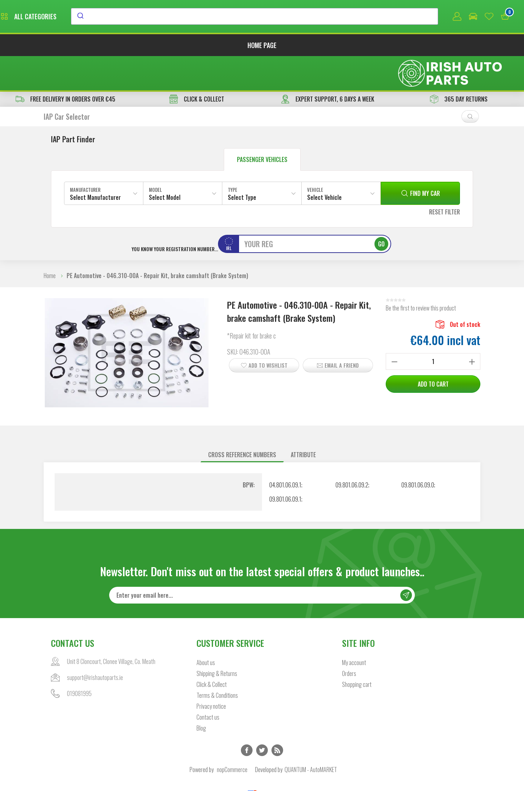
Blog (201, 695)
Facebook (247, 718)
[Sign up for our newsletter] (262, 562)
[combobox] (321, 17)
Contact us (207, 684)
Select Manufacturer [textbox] (95, 164)
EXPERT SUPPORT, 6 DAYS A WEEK (327, 66)
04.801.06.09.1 (285, 452)
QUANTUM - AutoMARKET (311, 737)
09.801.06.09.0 (417, 452)
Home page (262, 46)
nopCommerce (232, 737)
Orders (349, 641)
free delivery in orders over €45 (65, 66)
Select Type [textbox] (242, 164)
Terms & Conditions (217, 662)
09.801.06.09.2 (352, 452)
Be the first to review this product (421, 275)
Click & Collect (211, 652)
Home (50, 242)
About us (205, 630)
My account (354, 630)
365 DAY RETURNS (459, 66)
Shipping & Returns (216, 641)
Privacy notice (211, 673)
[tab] (242, 422)
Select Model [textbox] (164, 164)
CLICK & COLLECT (196, 66)
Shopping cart (357, 652)
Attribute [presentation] (303, 422)
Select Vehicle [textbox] (324, 164)
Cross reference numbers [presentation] (242, 422)
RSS (277, 718)
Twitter (262, 718)
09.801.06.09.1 (285, 466)
